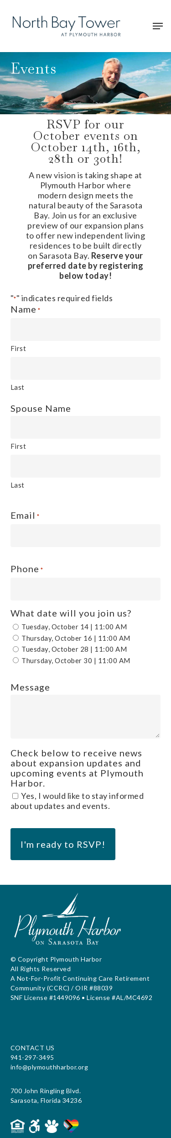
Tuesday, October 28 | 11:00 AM (74, 649)
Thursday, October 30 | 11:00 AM (75, 660)
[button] (158, 26)
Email (25, 515)
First (18, 348)
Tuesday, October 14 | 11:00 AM (74, 626)
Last (17, 387)
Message (30, 687)
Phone (26, 569)
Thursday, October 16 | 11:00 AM (75, 638)
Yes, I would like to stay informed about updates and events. (77, 801)
